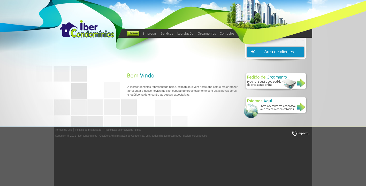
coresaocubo (199, 135)
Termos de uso (63, 129)
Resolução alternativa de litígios (123, 129)
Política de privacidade (88, 129)
